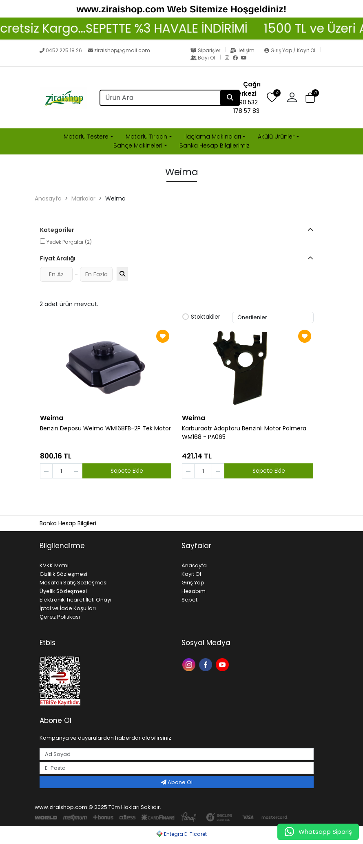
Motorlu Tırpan (146, 136)
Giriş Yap (193, 582)
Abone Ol (177, 782)
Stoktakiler (201, 317)
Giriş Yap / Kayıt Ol (290, 50)
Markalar (83, 198)
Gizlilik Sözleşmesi (63, 574)
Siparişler (205, 50)
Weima (51, 418)
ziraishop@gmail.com (119, 50)
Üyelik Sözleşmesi (63, 591)
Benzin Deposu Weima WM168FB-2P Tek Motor (105, 428)
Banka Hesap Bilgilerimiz (214, 145)
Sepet (189, 600)
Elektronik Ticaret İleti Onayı (75, 600)
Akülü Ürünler (276, 136)
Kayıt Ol (191, 574)
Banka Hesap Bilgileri (68, 523)
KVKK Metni (54, 565)
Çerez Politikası (60, 617)
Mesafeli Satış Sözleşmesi (74, 582)
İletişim (243, 50)
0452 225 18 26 (61, 50)
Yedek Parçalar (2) (66, 241)
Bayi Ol (203, 57)
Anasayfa (48, 198)
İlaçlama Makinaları (212, 136)
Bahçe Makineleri (137, 145)
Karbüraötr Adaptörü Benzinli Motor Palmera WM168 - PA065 (244, 432)
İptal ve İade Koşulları (68, 608)
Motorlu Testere (86, 136)
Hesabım (194, 591)
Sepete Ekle (127, 471)
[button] (295, 97)
